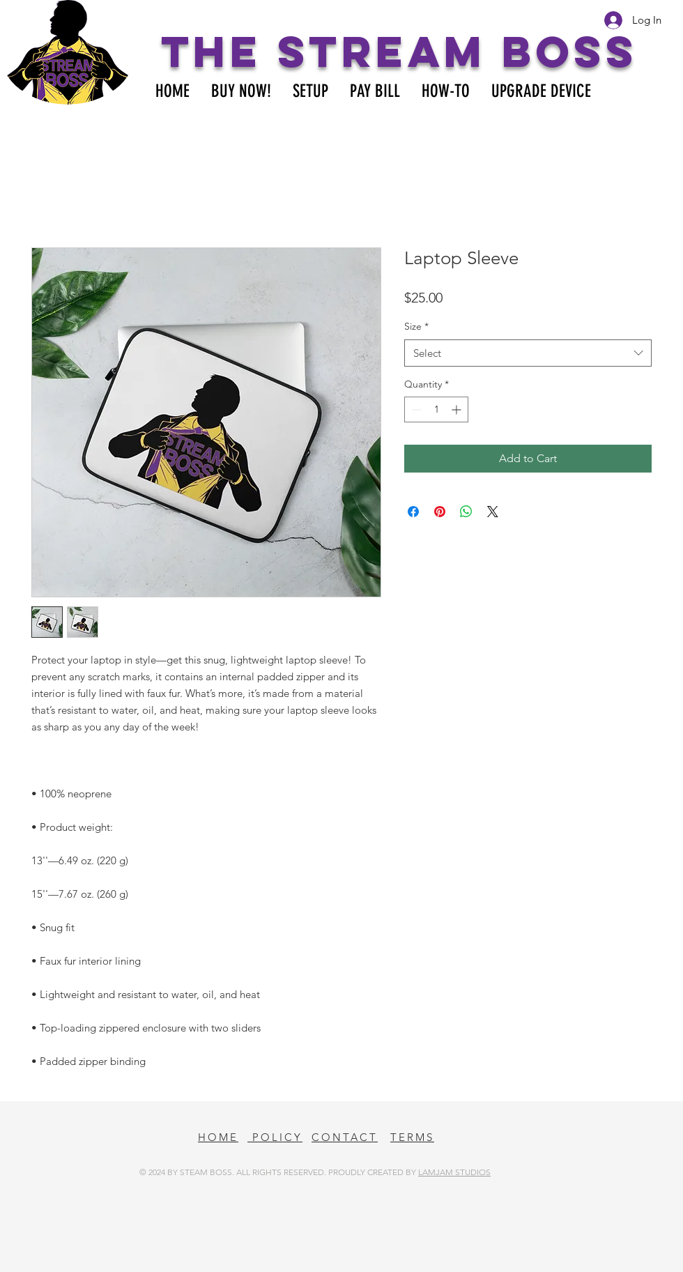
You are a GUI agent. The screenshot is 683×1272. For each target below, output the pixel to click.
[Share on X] (492, 511)
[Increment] (457, 409)
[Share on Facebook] (413, 511)
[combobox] (528, 353)
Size (416, 326)
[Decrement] (415, 409)
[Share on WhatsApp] (466, 511)
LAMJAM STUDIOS (454, 1172)
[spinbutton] (436, 409)
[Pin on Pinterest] (439, 511)
